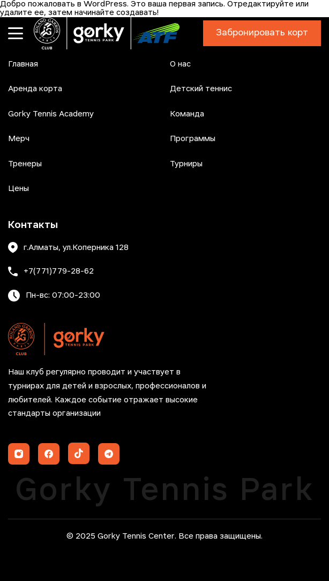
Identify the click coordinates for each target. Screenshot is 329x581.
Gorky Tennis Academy (51, 114)
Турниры (186, 164)
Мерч (18, 139)
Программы (192, 139)
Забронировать (262, 33)
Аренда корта (35, 89)
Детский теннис (201, 89)
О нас (180, 64)
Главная (23, 64)
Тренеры (25, 164)
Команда (187, 114)
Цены (18, 189)
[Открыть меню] (15, 33)
